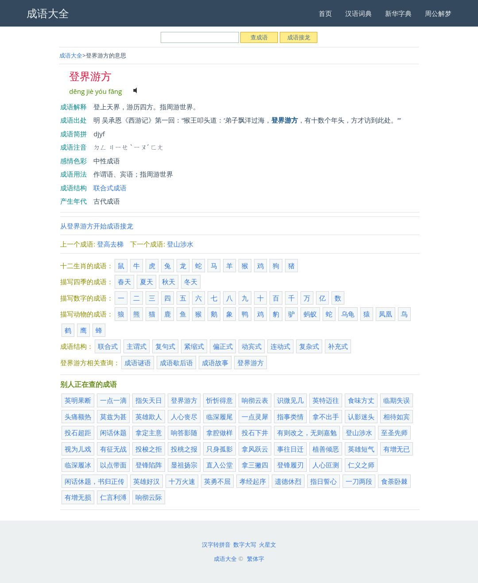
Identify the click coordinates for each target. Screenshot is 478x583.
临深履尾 (219, 416)
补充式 (338, 346)
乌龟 (348, 313)
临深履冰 (78, 464)
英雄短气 (361, 448)
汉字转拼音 (216, 544)
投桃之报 (184, 448)
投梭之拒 (148, 448)
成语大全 (70, 55)
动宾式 (252, 346)
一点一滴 (113, 400)
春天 (124, 281)
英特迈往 (325, 400)
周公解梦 (438, 13)
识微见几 (290, 400)
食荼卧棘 (394, 481)
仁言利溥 (113, 497)
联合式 (108, 346)
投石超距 (78, 432)
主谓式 (136, 346)
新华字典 (398, 13)
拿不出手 (325, 416)
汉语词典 (358, 13)
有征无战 (113, 448)
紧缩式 (194, 346)
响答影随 (184, 432)
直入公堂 (219, 464)
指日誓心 (323, 481)
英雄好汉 (146, 481)
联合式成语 (110, 187)
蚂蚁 (310, 313)
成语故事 (215, 362)
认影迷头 (361, 416)
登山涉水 (180, 243)
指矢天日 (148, 400)
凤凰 (385, 313)
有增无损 (78, 497)
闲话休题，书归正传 (94, 481)
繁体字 (255, 559)
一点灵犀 (255, 416)
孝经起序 (252, 481)
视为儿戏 (78, 448)
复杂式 (309, 346)
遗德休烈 (288, 481)
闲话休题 (113, 432)
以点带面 (113, 464)
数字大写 (244, 544)
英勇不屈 (217, 481)
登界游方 (250, 362)
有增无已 (396, 448)
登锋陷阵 (148, 464)
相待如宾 (396, 416)
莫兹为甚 (113, 416)
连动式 (280, 346)
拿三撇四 (255, 464)
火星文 (267, 544)
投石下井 (255, 432)
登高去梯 (110, 243)
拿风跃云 (255, 448)
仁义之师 (361, 464)
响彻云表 (255, 400)
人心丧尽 (184, 416)
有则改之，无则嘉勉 (307, 432)
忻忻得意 (219, 400)
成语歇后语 (176, 362)
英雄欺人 (148, 416)
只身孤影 (219, 448)
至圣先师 (394, 432)
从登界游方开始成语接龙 (96, 225)
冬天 (190, 281)
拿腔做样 (219, 432)
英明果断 (78, 400)
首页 (325, 13)
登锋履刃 (290, 464)
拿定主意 (148, 432)
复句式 (165, 346)
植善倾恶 (325, 448)
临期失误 (396, 400)
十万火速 (182, 481)
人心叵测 (325, 464)
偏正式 (223, 346)
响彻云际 (148, 497)
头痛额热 (78, 416)
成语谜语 (137, 362)
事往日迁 (290, 448)
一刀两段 (359, 481)
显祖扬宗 (184, 464)
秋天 (168, 281)
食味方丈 (361, 400)
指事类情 (290, 416)
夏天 (146, 281)
